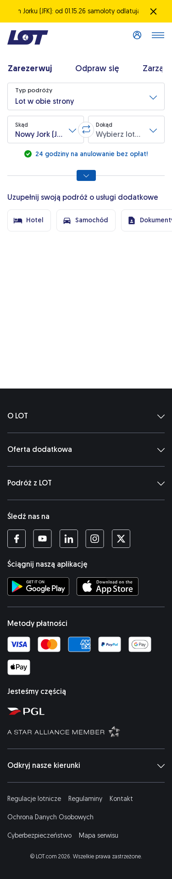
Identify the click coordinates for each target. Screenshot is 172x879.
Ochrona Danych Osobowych (50, 817)
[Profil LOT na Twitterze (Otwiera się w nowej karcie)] (120, 539)
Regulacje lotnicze (34, 799)
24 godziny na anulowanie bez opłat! (90, 154)
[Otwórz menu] (158, 37)
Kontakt (121, 799)
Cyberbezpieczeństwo (39, 836)
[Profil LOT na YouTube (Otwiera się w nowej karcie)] (42, 539)
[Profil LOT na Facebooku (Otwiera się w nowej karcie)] (16, 539)
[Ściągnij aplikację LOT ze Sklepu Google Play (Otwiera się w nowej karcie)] (38, 586)
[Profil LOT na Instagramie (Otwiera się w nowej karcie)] (94, 539)
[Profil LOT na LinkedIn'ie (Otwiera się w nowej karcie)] (68, 539)
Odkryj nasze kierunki (86, 765)
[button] (86, 96)
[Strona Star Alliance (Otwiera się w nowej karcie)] (87, 731)
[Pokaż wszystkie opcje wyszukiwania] (86, 175)
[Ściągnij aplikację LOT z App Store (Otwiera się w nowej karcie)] (108, 586)
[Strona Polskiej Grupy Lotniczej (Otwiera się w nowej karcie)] (87, 710)
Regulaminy (85, 799)
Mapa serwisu (98, 836)
